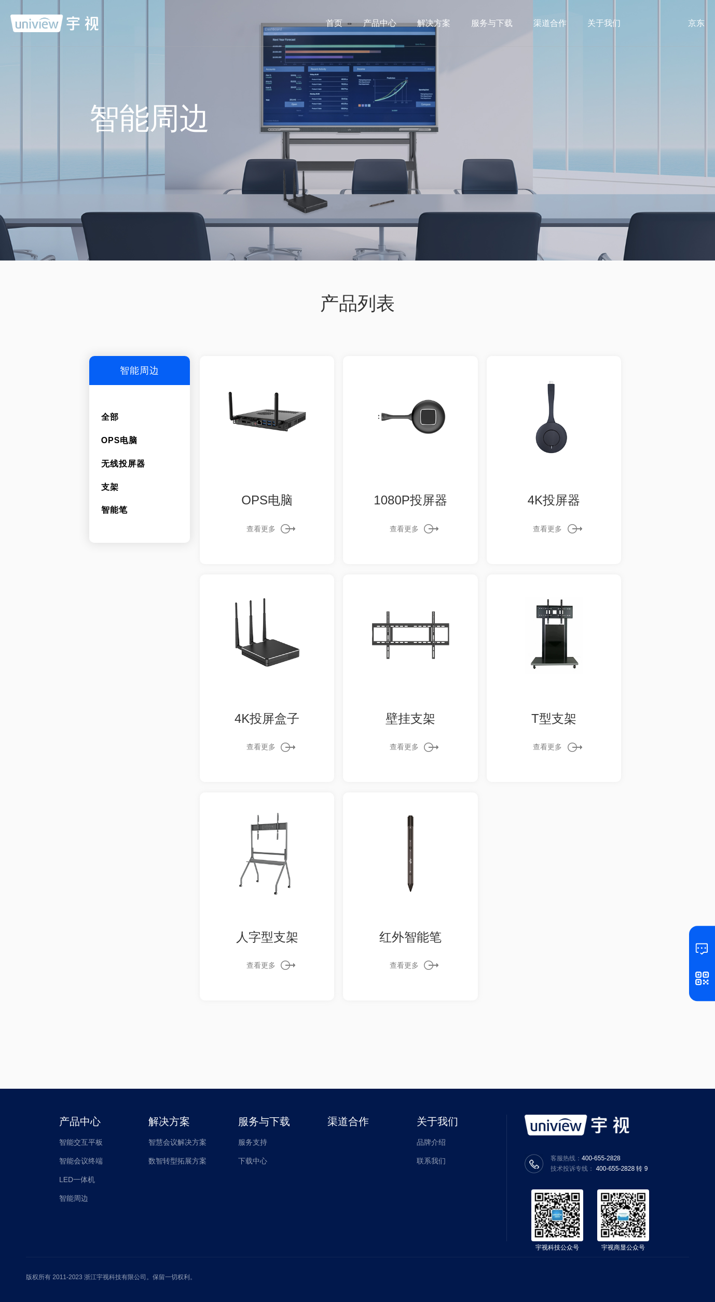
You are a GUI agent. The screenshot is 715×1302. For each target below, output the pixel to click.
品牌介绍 (431, 1142)
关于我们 (437, 1121)
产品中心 (80, 1121)
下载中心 (252, 1161)
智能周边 (73, 1198)
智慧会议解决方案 (177, 1142)
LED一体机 (77, 1179)
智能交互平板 (81, 1142)
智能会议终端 (81, 1161)
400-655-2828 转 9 (622, 1168)
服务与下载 (264, 1121)
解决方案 (169, 1121)
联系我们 (431, 1161)
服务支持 (252, 1142)
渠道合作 (348, 1121)
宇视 (54, 23)
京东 (696, 23)
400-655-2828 (601, 1158)
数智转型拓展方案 (177, 1161)
